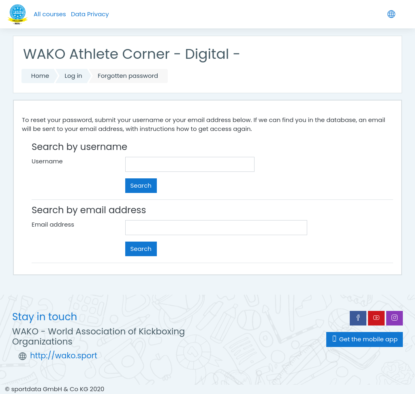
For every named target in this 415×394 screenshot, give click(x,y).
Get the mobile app (365, 339)
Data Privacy (90, 14)
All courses (50, 14)
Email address (53, 224)
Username (47, 161)
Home (40, 75)
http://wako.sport (63, 355)
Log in (73, 75)
